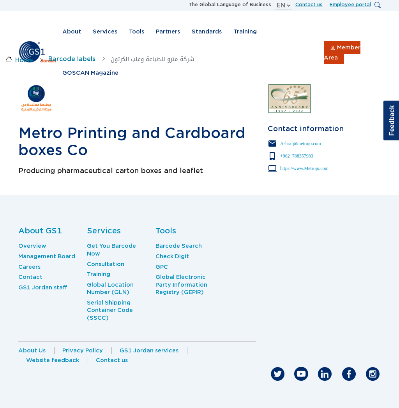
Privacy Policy (82, 350)
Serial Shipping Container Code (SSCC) (110, 310)
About (71, 31)
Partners (168, 31)
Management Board (46, 256)
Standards (207, 31)
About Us (32, 350)
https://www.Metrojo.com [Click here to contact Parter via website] (304, 168)
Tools (136, 31)
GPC (161, 267)
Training (245, 31)
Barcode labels (71, 59)
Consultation (105, 264)
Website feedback (52, 360)
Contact (30, 277)
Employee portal (350, 4)
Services (105, 31)
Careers (29, 267)
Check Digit (172, 256)
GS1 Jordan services (149, 350)
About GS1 (40, 230)
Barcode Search (178, 246)
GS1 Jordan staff (42, 287)
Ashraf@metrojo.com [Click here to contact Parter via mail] (300, 143)
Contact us (309, 4)
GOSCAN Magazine (90, 73)
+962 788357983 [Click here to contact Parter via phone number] (296, 155)
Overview (32, 246)
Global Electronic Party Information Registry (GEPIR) (181, 284)
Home (24, 60)
